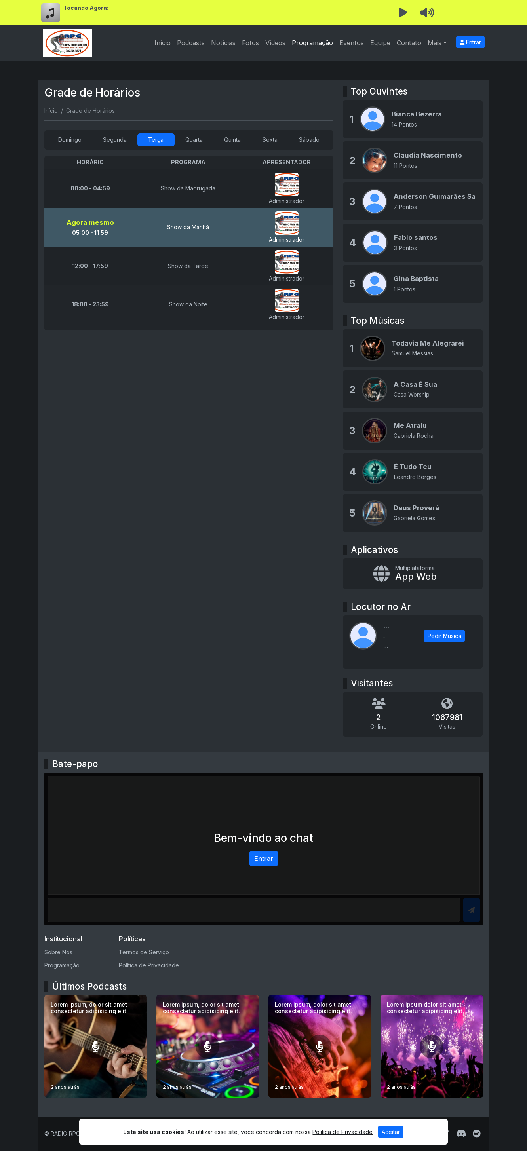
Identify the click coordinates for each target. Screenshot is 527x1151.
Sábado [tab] (309, 139)
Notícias (223, 43)
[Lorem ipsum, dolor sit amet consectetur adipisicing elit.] (95, 1046)
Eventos (351, 43)
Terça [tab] (156, 139)
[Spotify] (476, 1133)
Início (162, 43)
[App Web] (413, 573)
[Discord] (461, 1133)
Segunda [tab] (115, 139)
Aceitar (391, 1131)
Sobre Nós (58, 952)
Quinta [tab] (232, 139)
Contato (409, 43)
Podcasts (191, 43)
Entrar (470, 42)
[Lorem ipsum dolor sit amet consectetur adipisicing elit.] (432, 1046)
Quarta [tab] (194, 139)
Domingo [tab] (70, 139)
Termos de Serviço (144, 952)
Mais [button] (434, 43)
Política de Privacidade (149, 965)
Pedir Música (444, 635)
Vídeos (275, 43)
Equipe (380, 43)
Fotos (250, 43)
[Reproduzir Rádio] (403, 12)
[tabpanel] (189, 243)
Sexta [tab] (270, 139)
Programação (312, 43)
